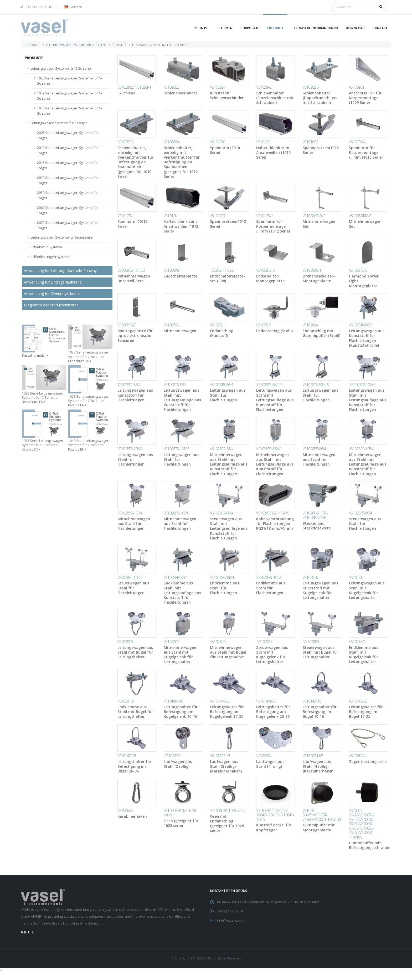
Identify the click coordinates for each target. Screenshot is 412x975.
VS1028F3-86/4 (221, 513)
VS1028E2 (171, 87)
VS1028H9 (125, 701)
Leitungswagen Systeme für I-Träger (58, 123)
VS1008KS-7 (126, 324)
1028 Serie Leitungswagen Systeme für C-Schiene (69, 81)
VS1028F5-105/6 (129, 577)
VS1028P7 (171, 641)
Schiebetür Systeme (46, 247)
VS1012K (170, 215)
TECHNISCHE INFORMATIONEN (315, 28)
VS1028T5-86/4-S (316, 384)
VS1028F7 (264, 641)
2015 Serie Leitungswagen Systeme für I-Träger (69, 165)
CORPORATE (249, 28)
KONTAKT (380, 28)
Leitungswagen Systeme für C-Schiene (76, 45)
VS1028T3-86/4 (175, 384)
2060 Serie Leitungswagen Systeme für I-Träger (69, 210)
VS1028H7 (357, 641)
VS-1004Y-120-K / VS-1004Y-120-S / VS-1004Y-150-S (275, 815)
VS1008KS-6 (358, 270)
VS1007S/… (172, 324)
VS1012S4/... (265, 215)
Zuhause (201, 28)
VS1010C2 (310, 141)
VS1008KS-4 (312, 270)
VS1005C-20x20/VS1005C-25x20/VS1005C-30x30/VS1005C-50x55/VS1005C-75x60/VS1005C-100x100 (361, 824)
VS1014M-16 (173, 701)
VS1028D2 (125, 141)
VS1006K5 (125, 810)
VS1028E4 (217, 87)
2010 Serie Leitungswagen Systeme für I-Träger (69, 150)
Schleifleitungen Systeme (50, 257)
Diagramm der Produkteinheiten (51, 304)
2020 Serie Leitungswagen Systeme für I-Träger (69, 180)
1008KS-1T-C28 (221, 270)
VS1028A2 (263, 87)
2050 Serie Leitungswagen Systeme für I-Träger (69, 195)
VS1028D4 (171, 141)
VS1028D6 (310, 87)
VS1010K (263, 141)
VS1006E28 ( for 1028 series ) (180, 812)
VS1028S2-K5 (220, 755)
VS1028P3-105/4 (361, 448)
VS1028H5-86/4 (222, 577)
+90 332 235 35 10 (36, 7)
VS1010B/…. (219, 141)
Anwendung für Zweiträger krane (52, 293)
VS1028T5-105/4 (129, 448)
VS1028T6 (310, 577)
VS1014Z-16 (312, 701)
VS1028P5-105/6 (176, 513)
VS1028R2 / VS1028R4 (134, 87)
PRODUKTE (275, 28)
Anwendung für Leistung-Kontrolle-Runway (60, 270)
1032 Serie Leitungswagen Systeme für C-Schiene (69, 96)
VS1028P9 (217, 641)
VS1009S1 (356, 87)
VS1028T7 (356, 577)
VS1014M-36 (266, 701)
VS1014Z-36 (126, 755)
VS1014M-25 (219, 701)
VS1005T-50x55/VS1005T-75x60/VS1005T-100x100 (322, 815)
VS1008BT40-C (360, 215)
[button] (72, 7)
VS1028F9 (311, 641)
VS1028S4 (263, 755)
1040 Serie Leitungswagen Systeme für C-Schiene (69, 111)
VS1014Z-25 (358, 701)
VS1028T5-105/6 (176, 448)
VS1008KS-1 (173, 270)
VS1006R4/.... (358, 755)
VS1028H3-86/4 (176, 577)
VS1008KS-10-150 (131, 270)
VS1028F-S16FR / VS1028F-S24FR (315, 515)
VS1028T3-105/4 (362, 384)
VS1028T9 (124, 641)
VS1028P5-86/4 (314, 448)
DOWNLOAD (355, 28)
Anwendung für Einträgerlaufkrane (53, 282)
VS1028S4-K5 (313, 755)
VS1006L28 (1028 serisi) (227, 810)
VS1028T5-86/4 (221, 384)
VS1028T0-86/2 (360, 324)
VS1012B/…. (126, 215)
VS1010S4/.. (358, 141)
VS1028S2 (172, 755)
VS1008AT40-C (314, 215)
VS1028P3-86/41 (268, 448)
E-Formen (225, 28)
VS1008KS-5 (265, 270)
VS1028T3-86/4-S (269, 384)
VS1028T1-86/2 (129, 384)
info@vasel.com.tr (231, 920)
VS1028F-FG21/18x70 (272, 513)
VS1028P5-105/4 (130, 513)
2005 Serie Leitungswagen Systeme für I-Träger (69, 135)
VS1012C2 (217, 215)
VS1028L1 (217, 324)
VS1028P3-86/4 (221, 448)
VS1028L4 (310, 324)
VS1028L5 (263, 324)
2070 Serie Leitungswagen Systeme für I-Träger (69, 225)
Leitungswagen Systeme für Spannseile (61, 237)
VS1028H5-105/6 (269, 577)
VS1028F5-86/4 (360, 513)
